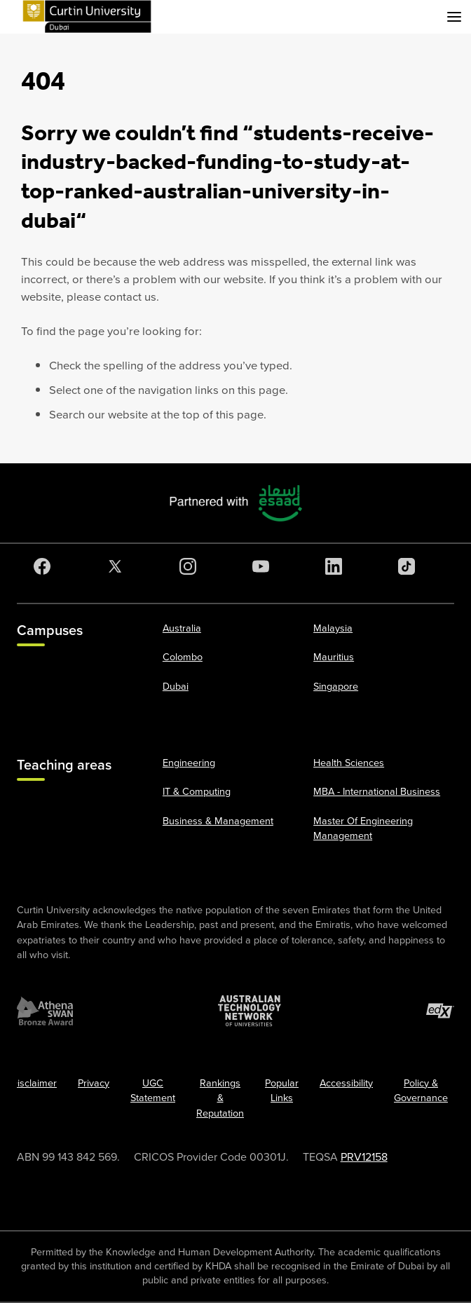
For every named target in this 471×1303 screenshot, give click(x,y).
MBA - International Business (376, 791)
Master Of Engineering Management (363, 829)
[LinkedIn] (336, 566)
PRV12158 (364, 1157)
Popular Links (282, 1091)
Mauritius (333, 657)
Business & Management (218, 821)
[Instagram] (190, 566)
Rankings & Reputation (220, 1098)
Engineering (189, 763)
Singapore (335, 686)
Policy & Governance (421, 1091)
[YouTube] (263, 566)
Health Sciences (348, 763)
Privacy (93, 1083)
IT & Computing (197, 791)
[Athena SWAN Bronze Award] (45, 1010)
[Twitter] (118, 566)
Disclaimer (34, 1083)
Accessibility (346, 1083)
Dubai (176, 686)
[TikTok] (409, 566)
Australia (182, 628)
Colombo (183, 657)
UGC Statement (152, 1091)
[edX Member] (440, 1010)
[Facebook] (45, 566)
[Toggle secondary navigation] (454, 17)
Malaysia (333, 628)
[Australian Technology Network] (249, 1010)
